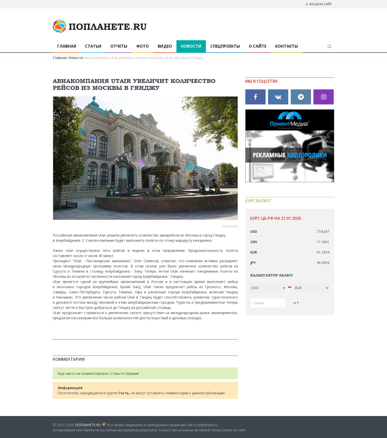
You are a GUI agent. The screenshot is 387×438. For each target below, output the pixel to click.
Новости (191, 46)
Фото (142, 46)
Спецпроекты (225, 46)
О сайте (257, 46)
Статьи (93, 46)
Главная (66, 46)
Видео (165, 46)
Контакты (286, 46)
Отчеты (118, 46)
